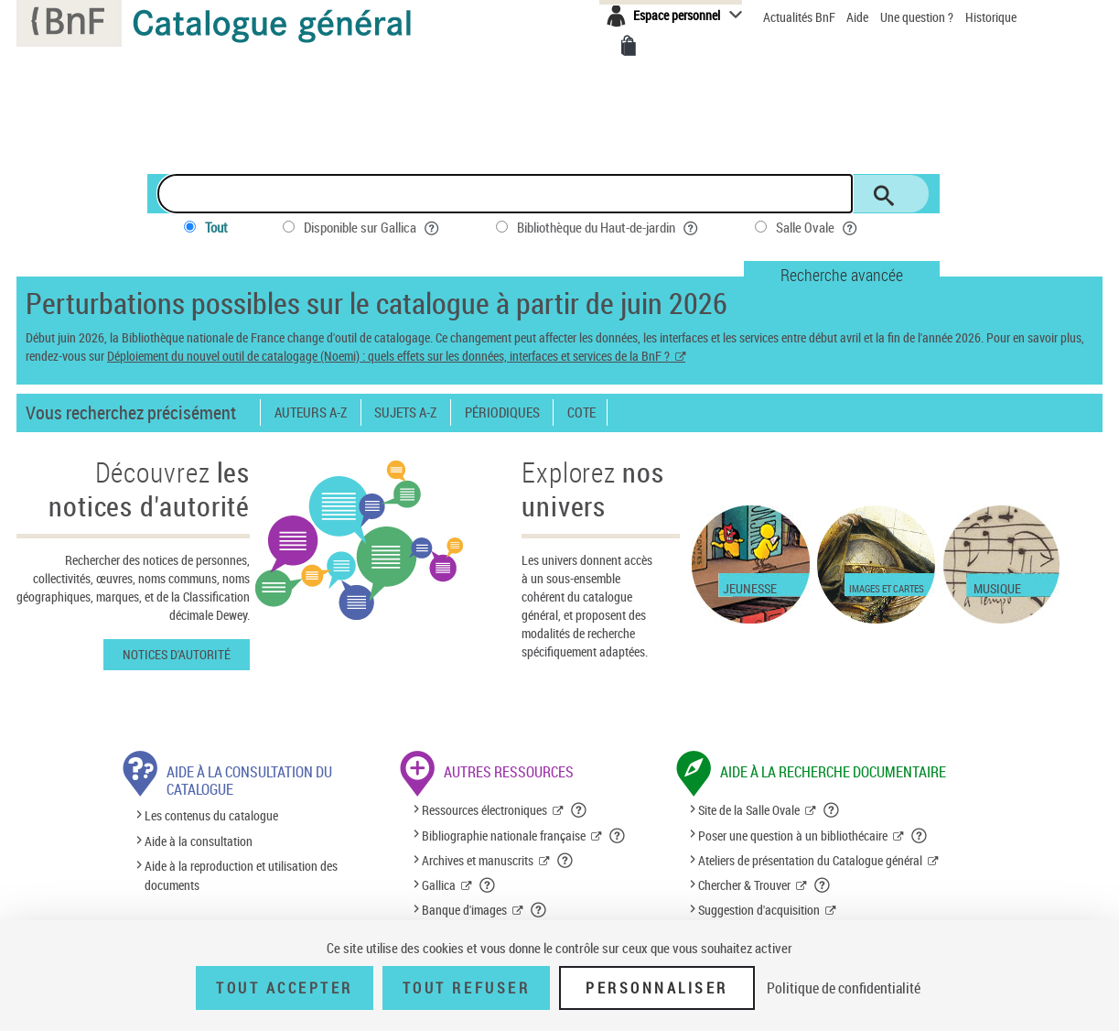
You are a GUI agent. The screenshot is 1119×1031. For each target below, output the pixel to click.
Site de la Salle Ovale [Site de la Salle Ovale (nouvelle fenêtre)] (749, 810)
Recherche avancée (841, 275)
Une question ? (916, 17)
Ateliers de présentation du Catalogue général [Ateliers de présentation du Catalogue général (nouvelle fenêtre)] (810, 860)
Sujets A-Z (405, 412)
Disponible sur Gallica (372, 227)
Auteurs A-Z (310, 412)
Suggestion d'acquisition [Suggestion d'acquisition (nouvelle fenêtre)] (759, 909)
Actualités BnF (800, 17)
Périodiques (502, 412)
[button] (579, 810)
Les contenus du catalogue (211, 816)
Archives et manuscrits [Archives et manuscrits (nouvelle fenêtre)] (477, 860)
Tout (216, 227)
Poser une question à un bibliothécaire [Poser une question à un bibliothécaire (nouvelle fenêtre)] (793, 835)
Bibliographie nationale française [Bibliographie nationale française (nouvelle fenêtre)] (504, 835)
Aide (858, 17)
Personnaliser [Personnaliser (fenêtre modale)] (657, 988)
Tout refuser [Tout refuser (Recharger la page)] (466, 988)
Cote (581, 412)
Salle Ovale (817, 227)
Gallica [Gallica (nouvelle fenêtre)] (439, 885)
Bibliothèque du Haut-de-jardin (608, 227)
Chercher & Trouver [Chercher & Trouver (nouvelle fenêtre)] (744, 885)
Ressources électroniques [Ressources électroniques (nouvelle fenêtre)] (484, 810)
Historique (991, 17)
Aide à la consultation (199, 841)
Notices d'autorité (177, 654)
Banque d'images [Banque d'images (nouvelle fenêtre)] (464, 909)
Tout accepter (284, 988)
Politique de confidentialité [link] (843, 988)
